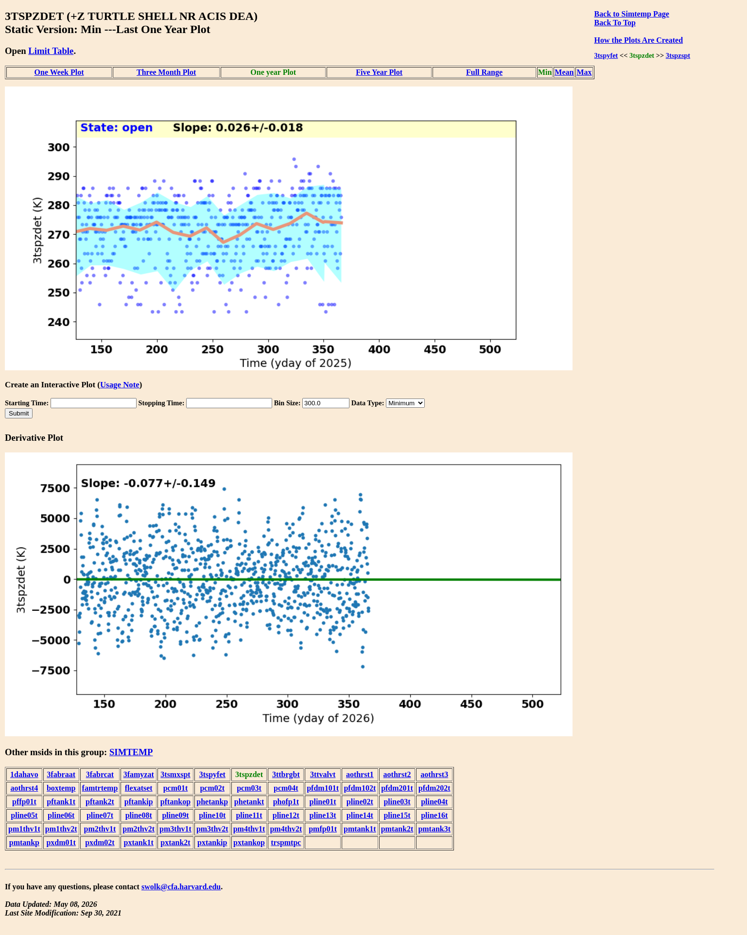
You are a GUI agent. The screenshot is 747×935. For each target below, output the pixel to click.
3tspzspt (678, 55)
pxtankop (249, 842)
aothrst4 (24, 788)
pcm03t (249, 788)
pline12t (286, 815)
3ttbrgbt (286, 774)
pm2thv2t (138, 829)
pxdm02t (99, 842)
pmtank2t (397, 829)
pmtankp (24, 842)
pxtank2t (175, 842)
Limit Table (50, 51)
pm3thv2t (212, 829)
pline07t (100, 815)
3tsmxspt (175, 774)
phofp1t (286, 801)
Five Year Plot (379, 72)
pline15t (396, 815)
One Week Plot (59, 72)
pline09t (175, 815)
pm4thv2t (286, 829)
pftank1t (61, 801)
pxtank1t (139, 842)
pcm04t (286, 788)
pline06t (61, 815)
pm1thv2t (61, 829)
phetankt (249, 801)
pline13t (323, 815)
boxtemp (61, 788)
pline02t (360, 801)
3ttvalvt (322, 774)
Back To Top (615, 22)
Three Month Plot (166, 72)
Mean (564, 72)
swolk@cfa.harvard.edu (181, 887)
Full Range (484, 72)
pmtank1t (360, 829)
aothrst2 (397, 774)
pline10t (212, 815)
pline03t (396, 801)
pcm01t (175, 788)
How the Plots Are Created (638, 40)
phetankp (212, 801)
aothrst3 (434, 774)
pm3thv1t (175, 829)
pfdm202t (434, 788)
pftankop (175, 801)
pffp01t (24, 801)
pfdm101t (323, 788)
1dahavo (24, 774)
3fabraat (61, 774)
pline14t (360, 815)
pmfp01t (323, 829)
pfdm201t (397, 788)
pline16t (434, 815)
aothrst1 (360, 774)
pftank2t (100, 801)
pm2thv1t (100, 829)
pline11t (249, 815)
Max (583, 72)
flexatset (139, 788)
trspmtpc (286, 842)
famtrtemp (100, 788)
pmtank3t (434, 829)
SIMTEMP (131, 752)
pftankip (138, 801)
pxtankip (212, 842)
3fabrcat (100, 774)
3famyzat (138, 774)
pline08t (138, 815)
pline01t (323, 801)
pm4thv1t (249, 829)
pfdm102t (360, 788)
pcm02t (212, 788)
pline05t (24, 815)
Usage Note (119, 384)
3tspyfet (606, 55)
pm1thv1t (24, 829)
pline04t (434, 801)
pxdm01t (60, 842)
